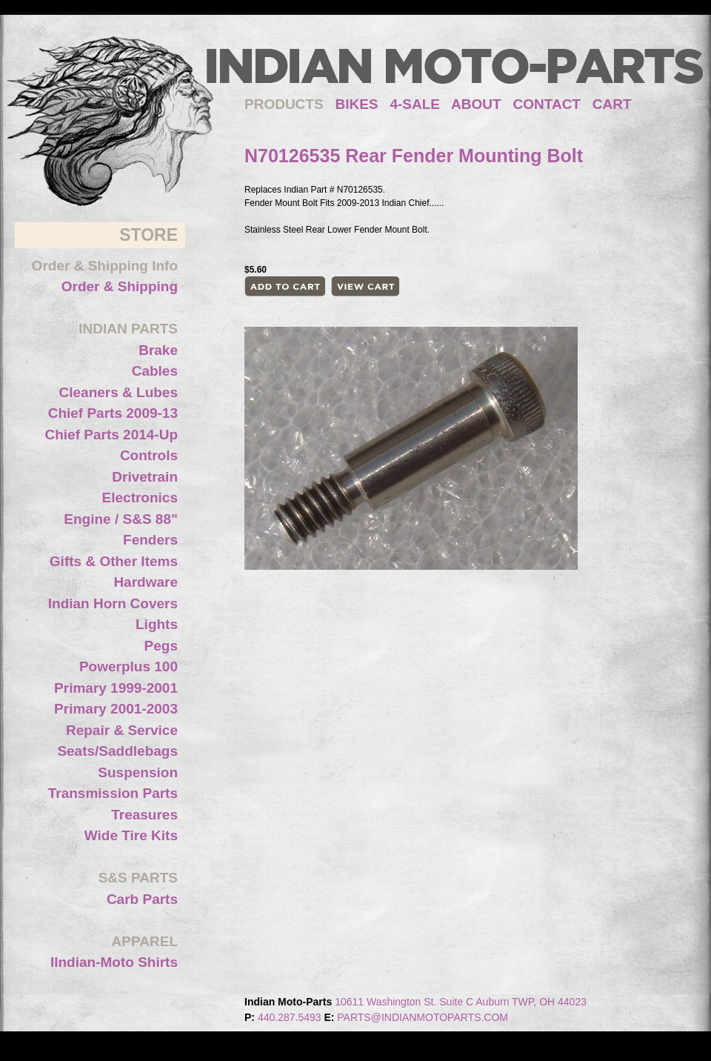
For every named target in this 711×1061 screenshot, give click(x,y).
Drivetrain (145, 477)
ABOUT (476, 104)
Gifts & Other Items (114, 561)
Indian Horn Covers (113, 603)
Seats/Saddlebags (117, 751)
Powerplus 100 (128, 666)
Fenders (150, 540)
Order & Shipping (119, 286)
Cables (155, 371)
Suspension (138, 772)
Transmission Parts (113, 793)
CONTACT (547, 104)
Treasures (144, 814)
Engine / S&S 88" (121, 519)
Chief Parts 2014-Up (111, 434)
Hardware (145, 582)
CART (612, 104)
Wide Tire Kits (131, 835)
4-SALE (415, 104)
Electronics (140, 497)
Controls (149, 455)
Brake (158, 350)
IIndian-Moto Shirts (114, 962)
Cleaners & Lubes (118, 392)
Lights (157, 624)
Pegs (161, 645)
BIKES (362, 104)
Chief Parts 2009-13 (113, 413)
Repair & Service (122, 730)
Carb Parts (142, 899)
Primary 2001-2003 (116, 708)
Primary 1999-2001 (116, 688)
